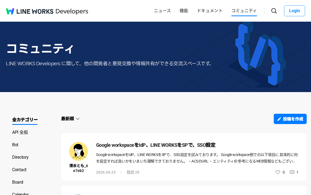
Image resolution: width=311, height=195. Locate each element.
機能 (184, 10)
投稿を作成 (293, 119)
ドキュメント (210, 10)
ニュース (162, 10)
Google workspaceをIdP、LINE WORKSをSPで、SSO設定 (155, 145)
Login (294, 10)
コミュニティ (244, 10)
